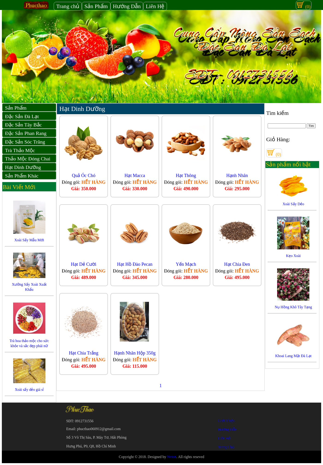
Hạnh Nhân (237, 175)
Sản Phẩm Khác (22, 176)
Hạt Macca (134, 175)
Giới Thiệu (226, 421)
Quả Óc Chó (83, 175)
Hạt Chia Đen (237, 264)
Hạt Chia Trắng (83, 352)
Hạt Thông (186, 175)
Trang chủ (67, 6)
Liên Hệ (155, 6)
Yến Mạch (186, 264)
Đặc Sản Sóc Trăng (25, 142)
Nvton (171, 457)
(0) (304, 5)
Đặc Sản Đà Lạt (22, 116)
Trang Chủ (226, 447)
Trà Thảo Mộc (20, 150)
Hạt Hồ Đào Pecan (135, 264)
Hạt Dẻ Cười (83, 264)
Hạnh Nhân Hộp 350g (134, 352)
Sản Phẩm (96, 6)
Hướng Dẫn (127, 6)
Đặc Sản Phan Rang (26, 133)
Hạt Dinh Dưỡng (23, 167)
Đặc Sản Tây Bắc (23, 125)
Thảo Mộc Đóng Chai (27, 159)
